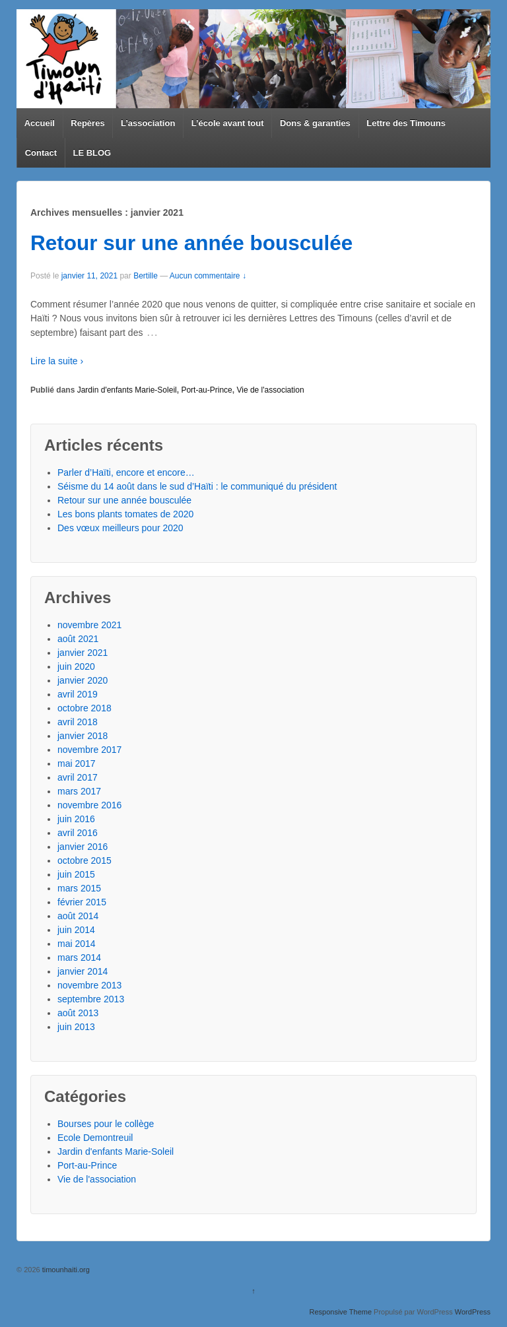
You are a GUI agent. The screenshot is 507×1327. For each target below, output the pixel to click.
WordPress (472, 1312)
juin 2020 (76, 666)
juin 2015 (76, 874)
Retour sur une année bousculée (191, 243)
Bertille (145, 275)
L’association (148, 123)
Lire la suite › (56, 361)
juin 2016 (76, 819)
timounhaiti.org (65, 1270)
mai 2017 (76, 763)
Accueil (39, 123)
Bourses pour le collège (105, 1123)
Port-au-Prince (206, 390)
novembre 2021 (89, 625)
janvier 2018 (82, 735)
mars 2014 (79, 957)
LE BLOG (92, 153)
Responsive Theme (340, 1312)
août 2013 (77, 1013)
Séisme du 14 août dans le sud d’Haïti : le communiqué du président (197, 486)
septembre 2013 (90, 999)
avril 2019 (77, 694)
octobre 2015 (84, 860)
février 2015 (81, 902)
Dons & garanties (315, 123)
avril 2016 (77, 832)
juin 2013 (76, 1026)
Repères (87, 123)
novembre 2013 (89, 985)
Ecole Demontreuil (95, 1137)
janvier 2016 (82, 846)
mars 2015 (79, 888)
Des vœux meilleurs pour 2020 (120, 528)
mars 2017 (79, 791)
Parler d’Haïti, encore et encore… (126, 472)
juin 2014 (76, 929)
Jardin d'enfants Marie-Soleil (127, 390)
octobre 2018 (84, 708)
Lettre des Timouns (406, 123)
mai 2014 (76, 943)
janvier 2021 (82, 652)
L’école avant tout (227, 123)
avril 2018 (77, 722)
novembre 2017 (89, 749)
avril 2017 (77, 777)
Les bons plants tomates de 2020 (125, 514)
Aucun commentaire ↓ (208, 275)
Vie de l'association (270, 390)
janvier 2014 (82, 971)
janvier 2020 (82, 680)
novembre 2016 (89, 805)
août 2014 (77, 916)
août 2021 (77, 638)
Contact (41, 153)
